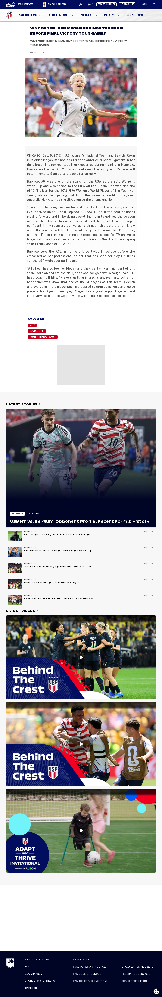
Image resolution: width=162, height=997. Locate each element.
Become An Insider (106, 4)
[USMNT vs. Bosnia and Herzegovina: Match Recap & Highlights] (15, 584)
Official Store (127, 4)
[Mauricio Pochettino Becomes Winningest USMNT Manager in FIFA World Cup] (15, 552)
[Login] (144, 4)
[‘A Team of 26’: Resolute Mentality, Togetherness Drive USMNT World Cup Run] (15, 568)
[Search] (154, 4)
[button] (155, 4)
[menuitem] (29, 15)
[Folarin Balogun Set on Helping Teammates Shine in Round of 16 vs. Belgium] (15, 536)
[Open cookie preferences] (156, 991)
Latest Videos (22, 610)
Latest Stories (23, 404)
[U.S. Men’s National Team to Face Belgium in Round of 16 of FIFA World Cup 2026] (15, 600)
